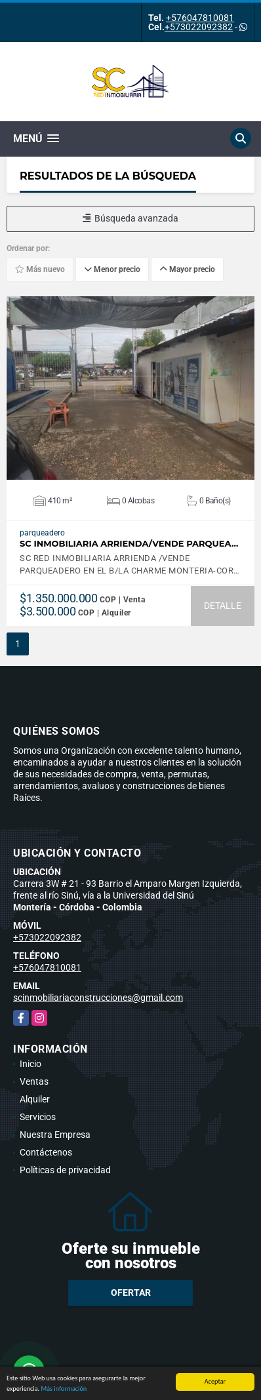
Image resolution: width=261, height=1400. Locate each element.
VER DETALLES (131, 388)
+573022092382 (199, 27)
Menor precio (112, 269)
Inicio (30, 1064)
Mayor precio (187, 269)
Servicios (38, 1117)
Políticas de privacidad (65, 1170)
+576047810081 (200, 17)
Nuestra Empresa (55, 1134)
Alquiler (35, 1099)
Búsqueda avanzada (130, 218)
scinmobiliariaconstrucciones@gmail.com (98, 997)
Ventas (34, 1081)
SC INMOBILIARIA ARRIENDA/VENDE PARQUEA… (129, 544)
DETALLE (222, 605)
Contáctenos (46, 1152)
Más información (64, 1390)
